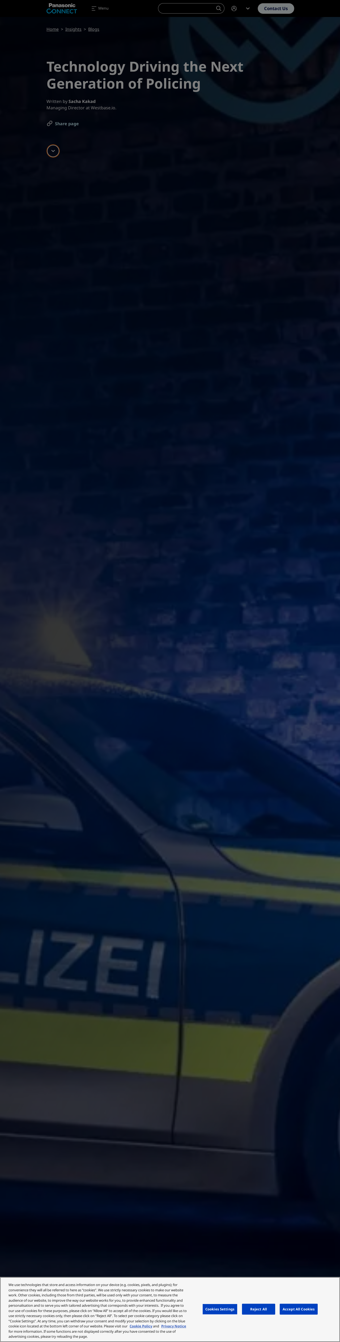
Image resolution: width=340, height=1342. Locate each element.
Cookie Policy (141, 1326)
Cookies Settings (220, 1308)
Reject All (258, 1308)
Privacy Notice (173, 1326)
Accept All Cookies (299, 1308)
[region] (170, 1309)
